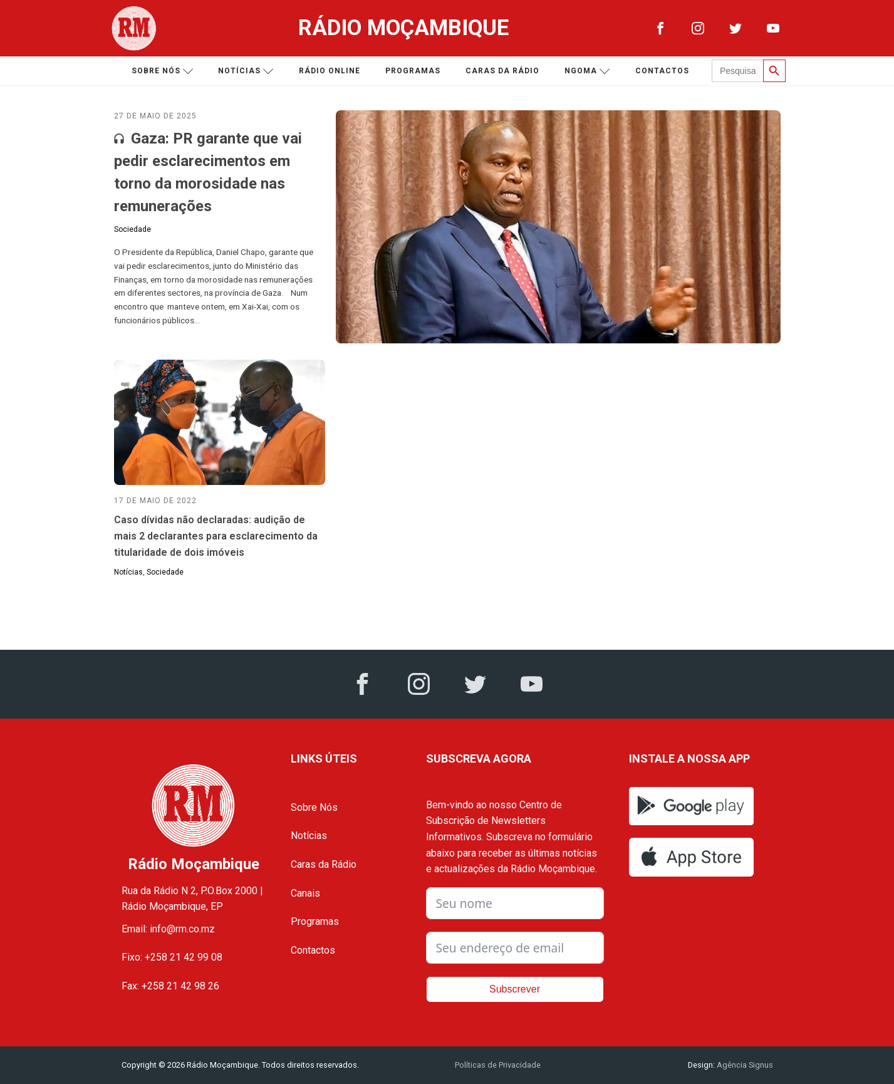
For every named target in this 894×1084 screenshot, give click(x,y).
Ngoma (587, 71)
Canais (305, 893)
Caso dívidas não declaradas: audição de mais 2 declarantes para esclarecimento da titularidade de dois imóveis (216, 536)
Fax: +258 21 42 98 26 (170, 986)
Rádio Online (329, 70)
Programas (412, 70)
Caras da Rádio (502, 70)
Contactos (662, 70)
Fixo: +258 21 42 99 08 (172, 957)
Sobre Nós (314, 807)
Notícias (246, 71)
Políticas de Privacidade (498, 1065)
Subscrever (514, 989)
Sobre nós (163, 71)
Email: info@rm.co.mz (168, 929)
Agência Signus (744, 1065)
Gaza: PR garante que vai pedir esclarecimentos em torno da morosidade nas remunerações (208, 172)
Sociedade (132, 229)
